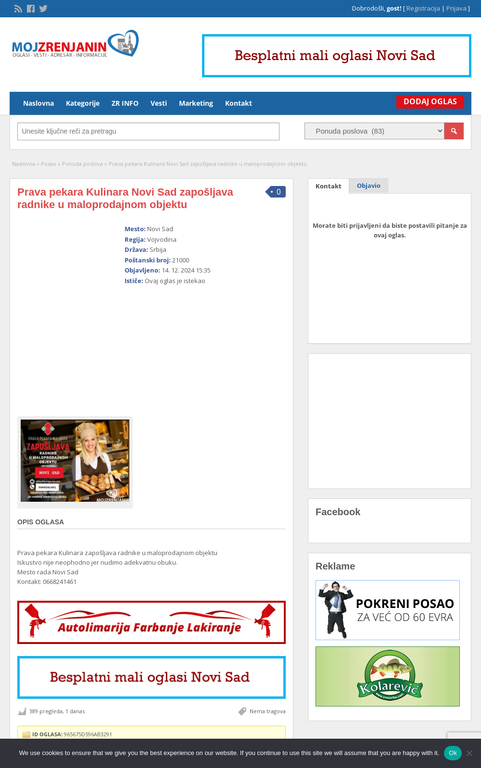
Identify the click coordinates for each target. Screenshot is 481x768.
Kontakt (238, 103)
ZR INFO (125, 103)
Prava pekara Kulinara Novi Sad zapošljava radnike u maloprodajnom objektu (125, 198)
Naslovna (38, 103)
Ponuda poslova (82, 163)
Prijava (456, 8)
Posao (48, 163)
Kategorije (83, 103)
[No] (469, 753)
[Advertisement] (194, 346)
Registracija (423, 8)
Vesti (159, 103)
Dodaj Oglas (428, 101)
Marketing (196, 103)
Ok (453, 752)
